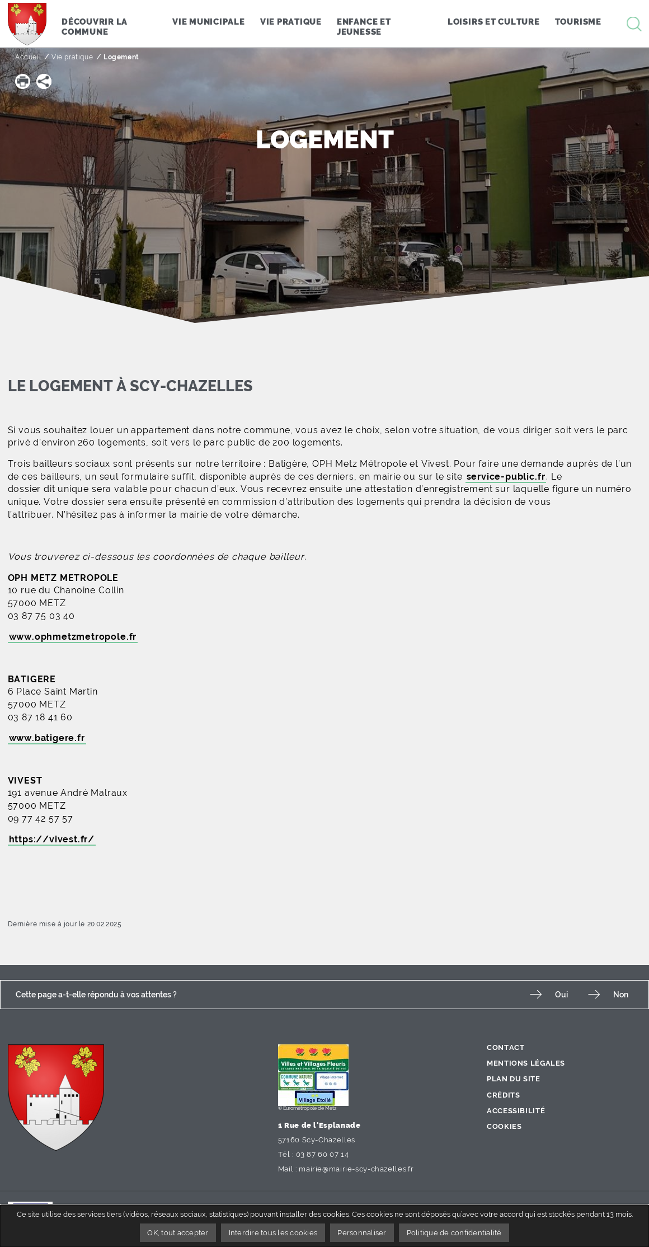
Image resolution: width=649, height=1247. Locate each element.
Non (620, 994)
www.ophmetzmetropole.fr (73, 636)
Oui (561, 994)
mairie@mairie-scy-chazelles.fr (356, 1169)
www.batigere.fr (47, 738)
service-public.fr (506, 476)
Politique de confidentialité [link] (454, 1233)
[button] (22, 81)
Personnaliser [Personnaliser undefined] (361, 1233)
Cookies (504, 1126)
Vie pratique (72, 57)
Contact (505, 1047)
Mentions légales (526, 1063)
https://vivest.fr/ (52, 839)
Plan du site (513, 1079)
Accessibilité (516, 1111)
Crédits (503, 1095)
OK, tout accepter (177, 1233)
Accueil (28, 57)
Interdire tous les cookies (273, 1233)
